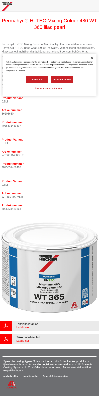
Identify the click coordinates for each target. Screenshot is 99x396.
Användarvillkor (11, 376)
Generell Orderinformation (55, 376)
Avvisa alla (37, 80)
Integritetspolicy (30, 376)
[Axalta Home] (7, 7)
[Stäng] (91, 58)
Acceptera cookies (62, 80)
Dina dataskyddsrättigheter (48, 88)
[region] (49, 75)
